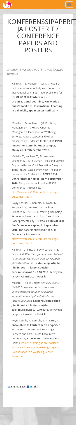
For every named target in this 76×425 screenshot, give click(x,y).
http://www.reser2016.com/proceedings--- (36, 192)
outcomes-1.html (22, 196)
